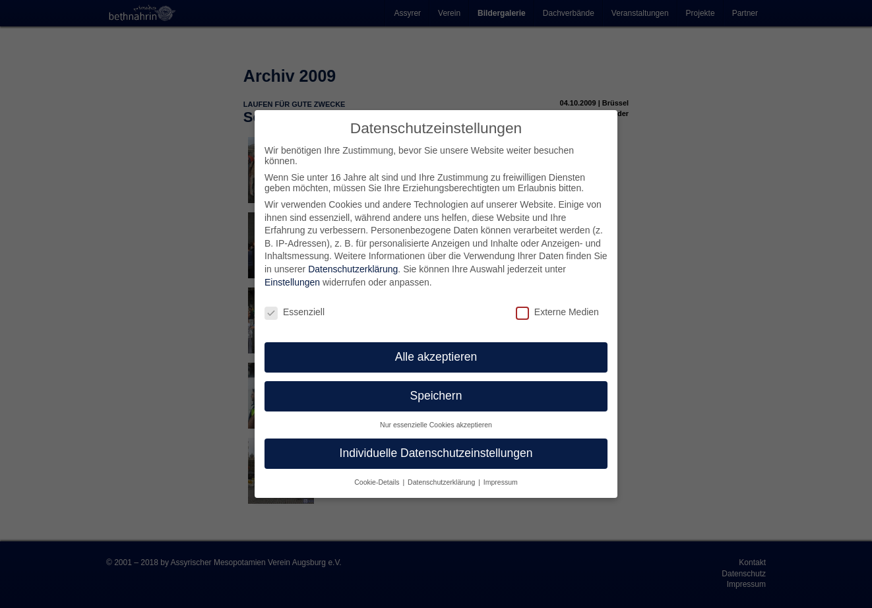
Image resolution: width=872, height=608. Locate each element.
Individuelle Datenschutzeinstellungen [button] (436, 453)
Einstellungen (292, 282)
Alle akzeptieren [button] (436, 356)
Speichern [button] (436, 395)
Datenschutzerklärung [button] (442, 482)
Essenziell (295, 312)
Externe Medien (557, 312)
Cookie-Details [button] (377, 482)
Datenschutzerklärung (353, 269)
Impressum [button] (500, 482)
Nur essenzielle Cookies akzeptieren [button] (436, 425)
